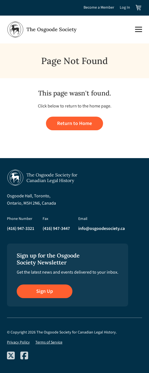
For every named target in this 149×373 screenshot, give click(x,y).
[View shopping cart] (139, 7)
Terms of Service (48, 342)
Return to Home (74, 123)
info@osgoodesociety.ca (101, 228)
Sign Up (44, 291)
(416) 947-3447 (56, 228)
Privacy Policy (18, 342)
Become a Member (99, 7)
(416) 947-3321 (20, 228)
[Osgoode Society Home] (42, 29)
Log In (125, 7)
